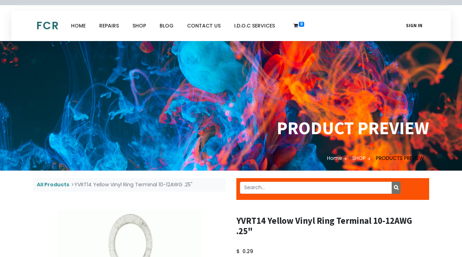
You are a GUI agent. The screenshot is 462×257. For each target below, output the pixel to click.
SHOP (359, 158)
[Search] (396, 188)
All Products (53, 184)
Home (334, 158)
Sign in (414, 25)
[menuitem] (78, 26)
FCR (47, 25)
